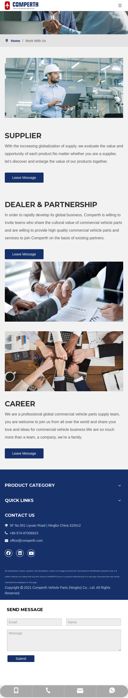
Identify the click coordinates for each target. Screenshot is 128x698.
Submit (21, 659)
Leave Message (24, 178)
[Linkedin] (20, 553)
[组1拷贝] (64, 88)
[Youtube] (31, 553)
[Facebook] (9, 553)
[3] (64, 361)
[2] (64, 292)
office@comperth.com (26, 540)
